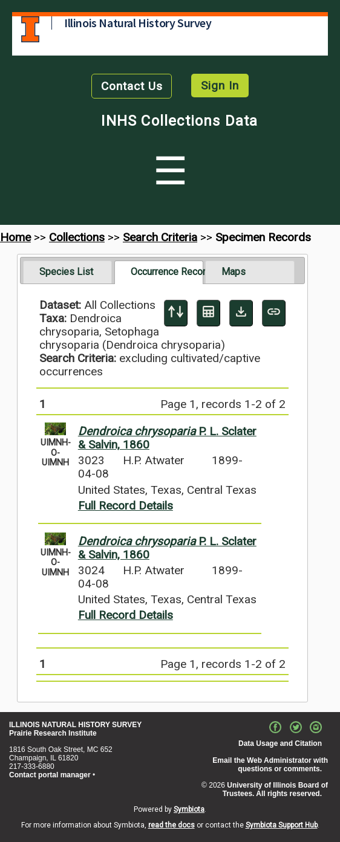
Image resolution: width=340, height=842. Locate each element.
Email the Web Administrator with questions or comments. (270, 764)
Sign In (220, 85)
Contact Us (132, 86)
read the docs (171, 825)
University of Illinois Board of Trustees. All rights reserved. (275, 789)
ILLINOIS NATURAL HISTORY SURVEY (75, 725)
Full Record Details (125, 506)
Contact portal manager (50, 775)
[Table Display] (208, 313)
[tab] (68, 272)
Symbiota (189, 809)
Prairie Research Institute (53, 733)
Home (15, 237)
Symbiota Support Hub (282, 825)
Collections (77, 237)
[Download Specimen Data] (241, 313)
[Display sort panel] (176, 313)
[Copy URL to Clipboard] (274, 313)
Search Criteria (160, 237)
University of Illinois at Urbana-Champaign (30, 29)
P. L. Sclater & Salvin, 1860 (167, 438)
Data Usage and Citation (280, 743)
